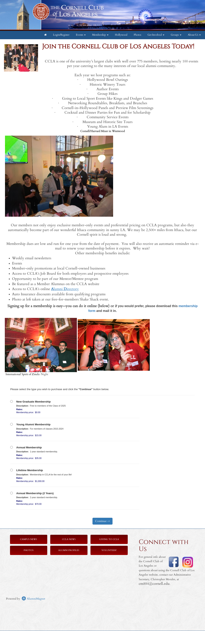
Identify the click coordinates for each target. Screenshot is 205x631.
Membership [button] (100, 35)
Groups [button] (176, 35)
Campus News (28, 539)
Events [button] (81, 35)
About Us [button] (194, 35)
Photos (137, 35)
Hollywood (121, 35)
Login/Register (61, 35)
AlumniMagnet (33, 599)
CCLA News (69, 539)
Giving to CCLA (109, 539)
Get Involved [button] (156, 35)
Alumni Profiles (68, 550)
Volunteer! (109, 550)
